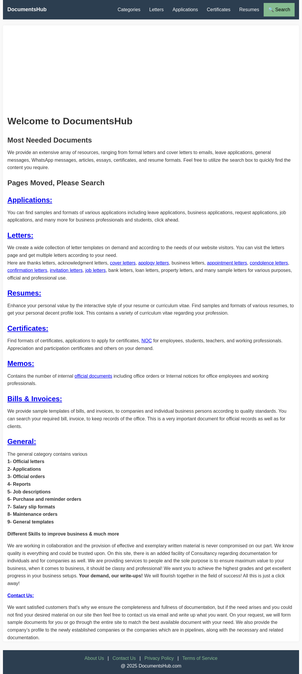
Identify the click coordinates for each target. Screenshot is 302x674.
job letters (95, 270)
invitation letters (66, 270)
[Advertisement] (151, 66)
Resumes (249, 9)
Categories (129, 9)
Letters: (20, 235)
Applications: (29, 200)
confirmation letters (27, 270)
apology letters (153, 262)
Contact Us (124, 658)
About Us (94, 658)
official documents (93, 376)
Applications (185, 9)
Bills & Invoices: (34, 399)
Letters (156, 9)
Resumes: (24, 293)
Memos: (20, 363)
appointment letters (227, 262)
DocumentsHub (27, 9)
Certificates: (27, 328)
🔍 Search (279, 9)
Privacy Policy (159, 658)
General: (21, 441)
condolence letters (269, 262)
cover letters (123, 262)
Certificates (218, 9)
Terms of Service (199, 658)
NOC (146, 340)
